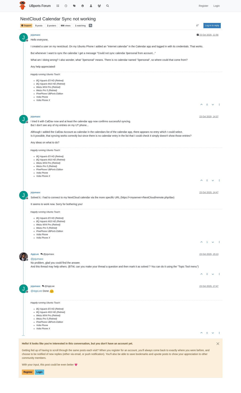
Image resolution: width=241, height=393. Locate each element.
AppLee (35, 254)
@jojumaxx (47, 254)
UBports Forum (40, 6)
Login (39, 372)
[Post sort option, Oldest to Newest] (198, 25)
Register (28, 372)
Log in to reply (212, 25)
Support (26, 25)
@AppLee (48, 286)
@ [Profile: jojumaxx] (37, 258)
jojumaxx (35, 35)
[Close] (218, 344)
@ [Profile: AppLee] (36, 290)
